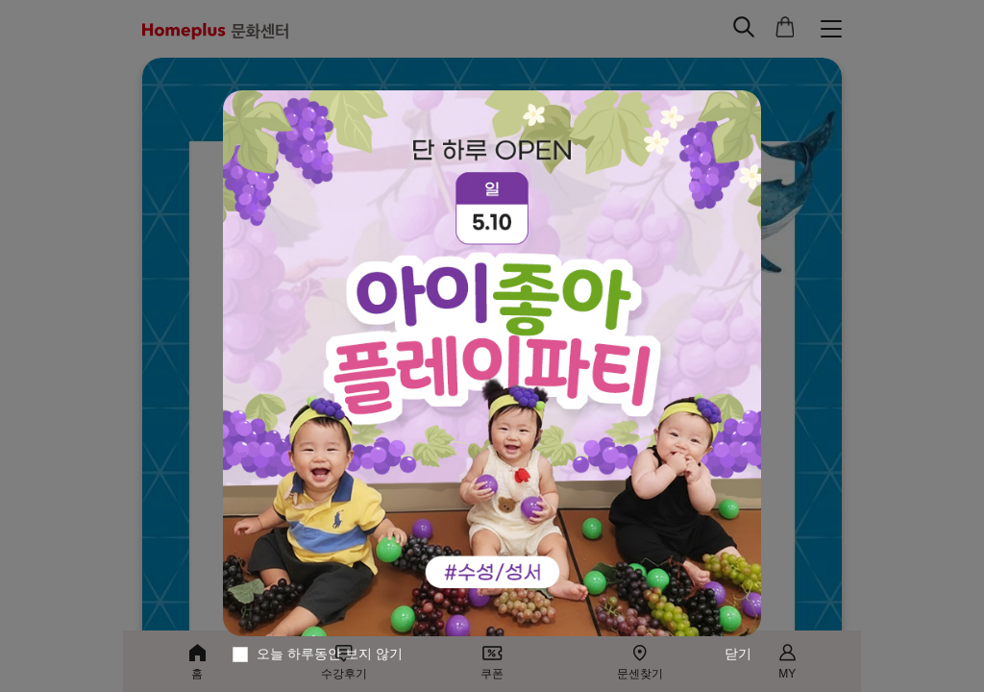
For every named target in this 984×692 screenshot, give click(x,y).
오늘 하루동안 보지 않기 (330, 653)
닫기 (738, 653)
